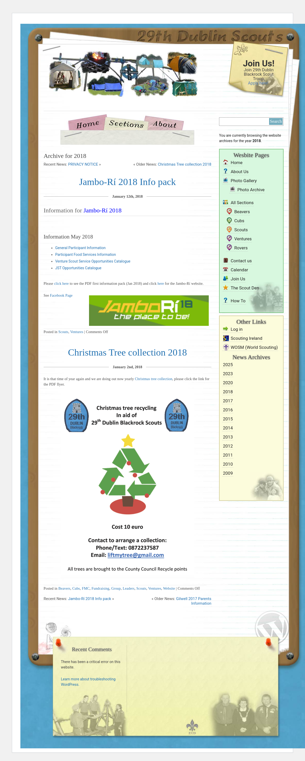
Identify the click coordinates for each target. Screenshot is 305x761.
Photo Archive (250, 189)
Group (116, 588)
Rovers (241, 247)
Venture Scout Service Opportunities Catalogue (92, 261)
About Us (164, 123)
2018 (228, 391)
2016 (228, 409)
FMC (86, 588)
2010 (228, 464)
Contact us (241, 260)
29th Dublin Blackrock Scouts (115, 83)
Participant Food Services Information (85, 254)
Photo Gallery (244, 180)
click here (61, 284)
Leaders (128, 588)
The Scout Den (245, 287)
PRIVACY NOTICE (83, 164)
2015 (228, 418)
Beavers (64, 588)
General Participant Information (80, 248)
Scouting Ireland (246, 338)
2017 (228, 400)
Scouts (63, 332)
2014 (228, 428)
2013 (228, 437)
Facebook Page (61, 295)
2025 (228, 364)
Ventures (76, 332)
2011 (228, 455)
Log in (237, 329)
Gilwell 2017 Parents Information (193, 601)
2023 (228, 373)
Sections (125, 123)
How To (238, 300)
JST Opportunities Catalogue (78, 268)
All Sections (242, 202)
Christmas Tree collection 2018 (184, 164)
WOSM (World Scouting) (254, 347)
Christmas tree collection (153, 379)
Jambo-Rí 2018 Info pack (127, 181)
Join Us (238, 278)
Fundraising (100, 588)
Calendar (239, 269)
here (161, 284)
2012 (228, 446)
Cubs (76, 588)
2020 (228, 382)
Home (89, 123)
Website (169, 588)
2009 (228, 473)
